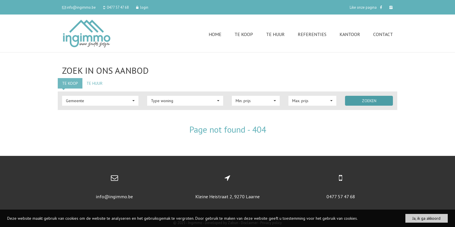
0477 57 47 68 (340, 196)
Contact (383, 34)
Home (215, 34)
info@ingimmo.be (114, 196)
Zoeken (369, 100)
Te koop (243, 34)
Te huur (275, 34)
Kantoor (350, 34)
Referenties (312, 34)
